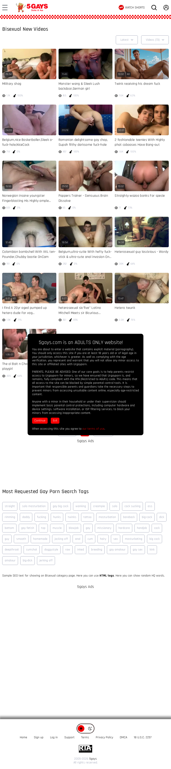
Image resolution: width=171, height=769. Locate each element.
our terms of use (93, 429)
